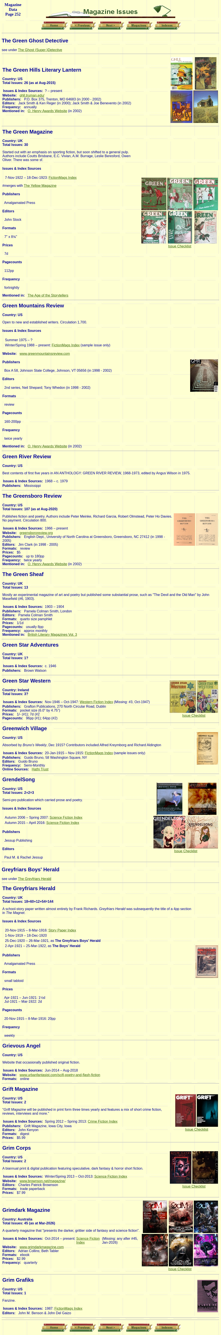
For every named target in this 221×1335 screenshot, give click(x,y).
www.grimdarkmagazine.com (42, 1247)
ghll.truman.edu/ (32, 95)
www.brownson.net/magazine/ (43, 1181)
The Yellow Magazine (40, 185)
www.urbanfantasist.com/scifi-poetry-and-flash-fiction (60, 1075)
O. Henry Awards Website (47, 111)
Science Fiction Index (66, 817)
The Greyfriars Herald (34, 879)
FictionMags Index (63, 177)
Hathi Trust (40, 769)
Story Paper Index (62, 930)
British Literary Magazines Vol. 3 (52, 634)
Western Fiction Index (96, 702)
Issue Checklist (179, 246)
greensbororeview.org (36, 533)
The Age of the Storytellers (48, 295)
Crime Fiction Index (103, 1121)
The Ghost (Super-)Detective (40, 50)
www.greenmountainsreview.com (45, 353)
